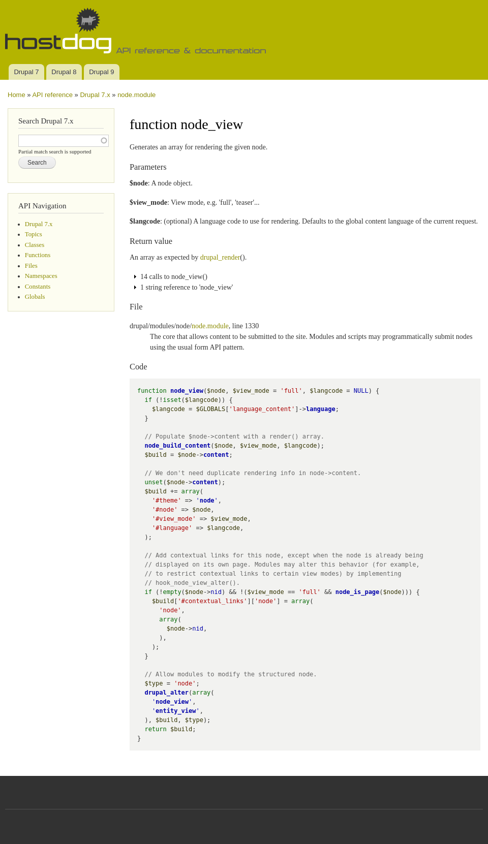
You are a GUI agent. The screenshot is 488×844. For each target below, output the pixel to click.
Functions (37, 255)
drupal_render (220, 257)
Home (16, 95)
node (207, 500)
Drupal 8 (63, 72)
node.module (136, 95)
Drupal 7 (26, 72)
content (216, 454)
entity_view (176, 710)
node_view (186, 390)
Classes (34, 244)
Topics (33, 234)
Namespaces (41, 275)
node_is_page (358, 592)
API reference (52, 95)
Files (31, 265)
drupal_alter (166, 692)
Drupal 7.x (95, 95)
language (321, 409)
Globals (35, 296)
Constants (37, 286)
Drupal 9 (101, 72)
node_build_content (177, 445)
